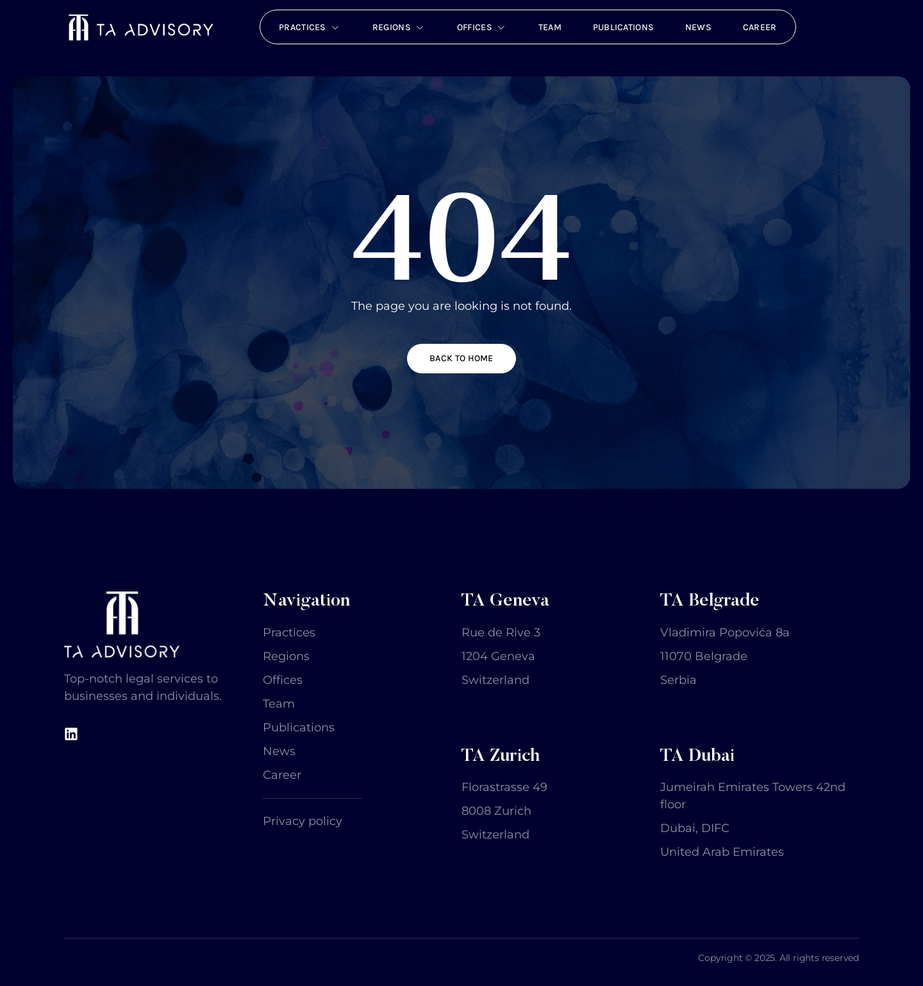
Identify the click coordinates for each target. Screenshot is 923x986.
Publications (624, 26)
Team (549, 26)
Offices (481, 27)
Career (762, 26)
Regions (397, 27)
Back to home (461, 357)
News (700, 26)
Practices (307, 27)
